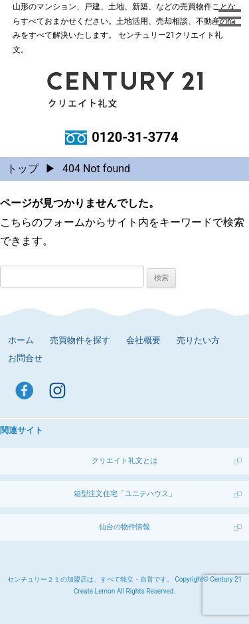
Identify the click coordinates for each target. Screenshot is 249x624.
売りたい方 (198, 340)
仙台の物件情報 (124, 527)
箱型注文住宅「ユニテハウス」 (125, 494)
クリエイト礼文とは (124, 460)
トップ (23, 168)
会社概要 (143, 340)
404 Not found (96, 168)
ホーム (21, 340)
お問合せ (25, 358)
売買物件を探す (80, 340)
